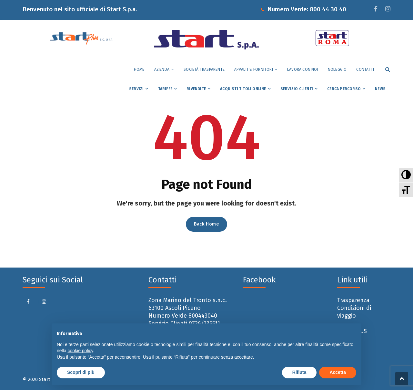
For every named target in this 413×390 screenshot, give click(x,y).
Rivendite (196, 89)
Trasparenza (353, 300)
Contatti (365, 69)
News (380, 89)
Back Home (206, 224)
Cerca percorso (344, 89)
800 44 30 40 (328, 9)
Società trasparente (204, 69)
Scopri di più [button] (81, 372)
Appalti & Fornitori (253, 69)
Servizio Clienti (296, 89)
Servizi (136, 89)
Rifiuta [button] (299, 372)
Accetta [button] (337, 372)
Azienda (161, 69)
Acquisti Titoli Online (243, 89)
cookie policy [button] (80, 350)
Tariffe (165, 89)
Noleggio (337, 69)
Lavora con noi (302, 69)
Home (139, 69)
